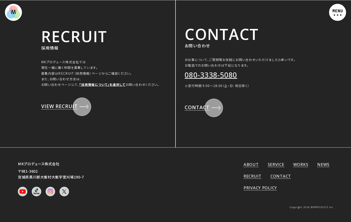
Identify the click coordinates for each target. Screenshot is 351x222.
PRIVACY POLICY (260, 187)
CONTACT (280, 176)
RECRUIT (252, 176)
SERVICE (276, 164)
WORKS (300, 164)
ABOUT (251, 164)
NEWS (323, 164)
